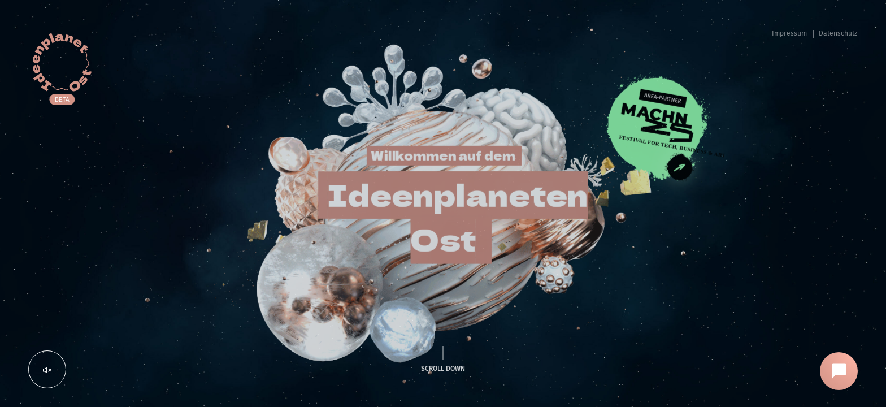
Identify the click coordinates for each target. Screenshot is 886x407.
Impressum (789, 33)
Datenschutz (838, 33)
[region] (443, 203)
